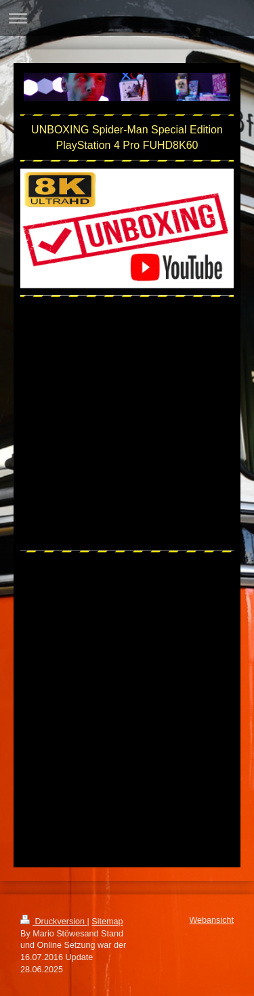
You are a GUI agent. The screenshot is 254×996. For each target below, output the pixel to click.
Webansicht (211, 920)
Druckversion (53, 921)
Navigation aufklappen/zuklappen (127, 18)
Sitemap (107, 921)
